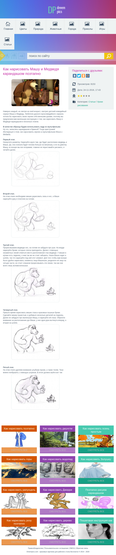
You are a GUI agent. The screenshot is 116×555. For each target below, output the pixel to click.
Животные (55, 25)
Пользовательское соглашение (56, 548)
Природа (38, 25)
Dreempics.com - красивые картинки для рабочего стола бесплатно (52, 552)
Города (72, 25)
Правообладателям (35, 548)
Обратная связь (82, 548)
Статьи (8, 41)
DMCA (72, 548)
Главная (8, 25)
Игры (102, 25)
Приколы (88, 25)
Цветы (23, 25)
